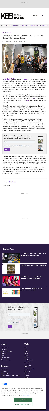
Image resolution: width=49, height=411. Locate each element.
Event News (6, 32)
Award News (4, 349)
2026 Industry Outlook (36, 25)
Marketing (27, 357)
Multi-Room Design (29, 359)
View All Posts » (4, 347)
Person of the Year (5, 373)
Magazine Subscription (30, 369)
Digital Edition (28, 371)
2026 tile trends (25, 25)
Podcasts (3, 355)
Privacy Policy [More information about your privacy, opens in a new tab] (26, 395)
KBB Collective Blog (5, 357)
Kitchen (26, 349)
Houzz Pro (8, 25)
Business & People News (6, 351)
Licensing (27, 377)
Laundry (26, 355)
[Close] (44, 381)
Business (27, 351)
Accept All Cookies (23, 400)
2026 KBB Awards (17, 25)
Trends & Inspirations (6, 359)
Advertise (27, 375)
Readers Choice (4, 369)
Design (26, 353)
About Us (27, 373)
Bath (26, 347)
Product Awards (4, 371)
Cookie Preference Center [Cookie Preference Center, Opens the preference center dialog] (23, 404)
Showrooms (27, 364)
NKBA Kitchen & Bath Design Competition (10, 375)
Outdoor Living (28, 362)
